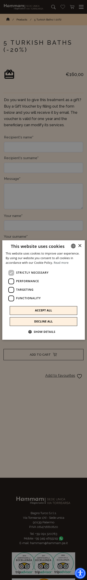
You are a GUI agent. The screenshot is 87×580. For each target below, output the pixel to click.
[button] (43, 331)
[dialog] (43, 290)
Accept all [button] (43, 310)
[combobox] (73, 246)
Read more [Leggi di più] (61, 263)
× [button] (79, 246)
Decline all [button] (43, 321)
